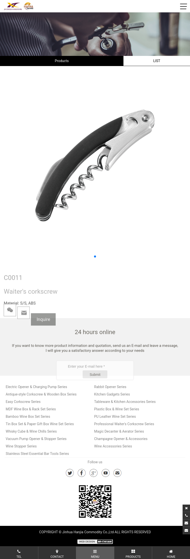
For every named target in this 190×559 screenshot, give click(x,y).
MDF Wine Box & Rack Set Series (31, 409)
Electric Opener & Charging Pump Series (36, 387)
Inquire (43, 329)
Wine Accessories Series (113, 446)
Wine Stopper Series (21, 446)
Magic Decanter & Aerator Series (119, 431)
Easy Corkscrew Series (23, 402)
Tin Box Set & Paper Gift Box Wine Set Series (40, 424)
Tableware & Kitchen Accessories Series (125, 402)
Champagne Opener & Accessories (121, 439)
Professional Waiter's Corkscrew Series (124, 424)
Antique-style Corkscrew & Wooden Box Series (41, 394)
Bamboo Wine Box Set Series (28, 417)
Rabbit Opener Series (110, 387)
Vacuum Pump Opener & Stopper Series (36, 439)
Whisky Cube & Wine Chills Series (31, 431)
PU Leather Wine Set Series (115, 417)
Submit (95, 388)
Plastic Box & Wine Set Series (116, 409)
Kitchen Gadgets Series (112, 394)
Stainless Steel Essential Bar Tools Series (37, 454)
